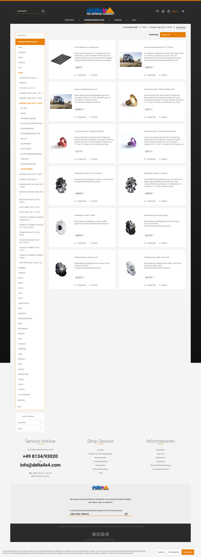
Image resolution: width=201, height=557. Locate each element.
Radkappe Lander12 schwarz (156, 173)
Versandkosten (94, 526)
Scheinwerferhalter (30, 134)
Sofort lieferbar (28, 416)
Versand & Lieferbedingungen (100, 454)
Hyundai (22, 273)
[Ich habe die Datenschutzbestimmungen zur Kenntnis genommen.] (69, 510)
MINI (20, 323)
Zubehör (25, 159)
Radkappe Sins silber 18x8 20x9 (156, 257)
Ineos (20, 278)
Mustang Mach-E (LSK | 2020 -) (29, 201)
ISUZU (20, 283)
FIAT (20, 68)
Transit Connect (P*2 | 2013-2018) (29, 241)
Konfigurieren (188, 552)
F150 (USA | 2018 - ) (27, 88)
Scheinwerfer (27, 129)
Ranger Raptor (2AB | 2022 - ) (31, 193)
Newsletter (160, 450)
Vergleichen (80, 75)
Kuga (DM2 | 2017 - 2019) (29, 212)
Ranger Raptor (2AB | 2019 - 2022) (31, 185)
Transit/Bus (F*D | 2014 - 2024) (30, 233)
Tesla (20, 384)
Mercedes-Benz (25, 318)
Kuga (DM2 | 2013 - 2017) (29, 207)
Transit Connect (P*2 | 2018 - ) (29, 249)
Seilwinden (26, 144)
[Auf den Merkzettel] (93, 75)
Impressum (160, 461)
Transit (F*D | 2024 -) (28, 78)
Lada (20, 298)
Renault (22, 359)
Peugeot (22, 344)
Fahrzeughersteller (27, 42)
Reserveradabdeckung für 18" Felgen (158, 47)
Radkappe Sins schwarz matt (86, 257)
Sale (19, 407)
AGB (100, 473)
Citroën (22, 52)
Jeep (20, 293)
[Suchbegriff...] (30, 11)
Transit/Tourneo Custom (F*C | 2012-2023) (31, 226)
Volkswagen (24, 395)
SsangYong (23, 374)
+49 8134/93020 (40, 456)
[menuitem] (30, 11)
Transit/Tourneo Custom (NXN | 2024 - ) (31, 218)
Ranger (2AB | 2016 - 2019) (30, 103)
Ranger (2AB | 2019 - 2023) (30, 174)
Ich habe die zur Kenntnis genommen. (97, 510)
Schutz (24, 139)
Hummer (22, 268)
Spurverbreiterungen (31, 154)
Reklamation (100, 465)
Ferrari (21, 63)
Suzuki (21, 379)
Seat (20, 364)
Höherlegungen (28, 118)
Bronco (23, 83)
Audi (20, 47)
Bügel (23, 113)
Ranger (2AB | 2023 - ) (28, 179)
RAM (20, 354)
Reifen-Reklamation (100, 469)
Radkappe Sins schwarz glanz (156, 215)
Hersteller (22, 422)
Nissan (21, 334)
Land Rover (23, 303)
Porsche (22, 349)
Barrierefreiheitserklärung (160, 465)
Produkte (22, 35)
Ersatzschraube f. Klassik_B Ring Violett (160, 131)
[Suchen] (43, 11)
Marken (21, 400)
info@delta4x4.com (40, 465)
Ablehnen (161, 552)
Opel (20, 339)
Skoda (21, 369)
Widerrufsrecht (100, 458)
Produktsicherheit (100, 461)
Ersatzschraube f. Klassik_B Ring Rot (89, 131)
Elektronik (26, 149)
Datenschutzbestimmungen (91, 510)
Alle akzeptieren (173, 552)
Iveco (20, 288)
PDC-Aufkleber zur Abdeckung (86, 47)
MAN (20, 308)
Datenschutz (161, 458)
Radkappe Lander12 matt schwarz (88, 173)
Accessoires (27, 169)
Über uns (160, 454)
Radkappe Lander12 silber (84, 215)
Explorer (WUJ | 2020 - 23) (30, 263)
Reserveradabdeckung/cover (85, 89)
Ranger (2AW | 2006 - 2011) (30, 93)
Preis (20, 429)
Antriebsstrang (28, 164)
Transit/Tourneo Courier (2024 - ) (31, 256)
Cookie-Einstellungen (160, 469)
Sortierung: (153, 35)
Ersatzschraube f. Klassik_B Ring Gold (159, 89)
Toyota (21, 389)
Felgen (24, 108)
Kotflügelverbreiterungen (33, 123)
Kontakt (100, 450)
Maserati (22, 313)
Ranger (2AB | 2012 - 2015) (30, 98)
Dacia (20, 57)
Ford (20, 73)
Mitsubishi (23, 329)
